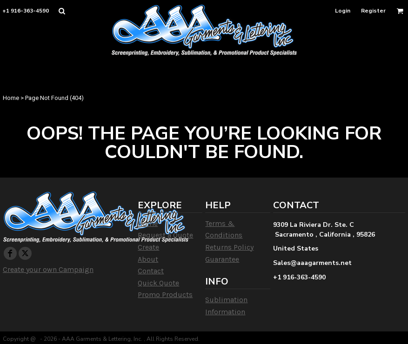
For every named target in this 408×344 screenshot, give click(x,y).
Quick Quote (158, 282)
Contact (151, 270)
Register (373, 10)
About (148, 259)
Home (11, 97)
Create (148, 247)
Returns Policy (229, 247)
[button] (61, 10)
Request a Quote (165, 235)
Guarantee (222, 259)
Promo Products (165, 294)
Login (342, 10)
